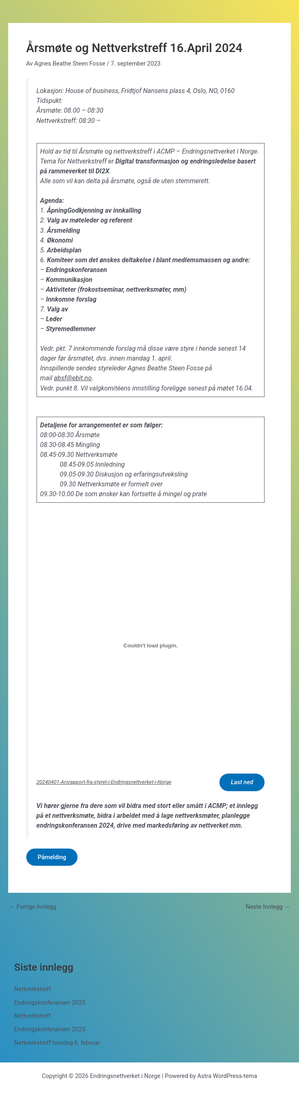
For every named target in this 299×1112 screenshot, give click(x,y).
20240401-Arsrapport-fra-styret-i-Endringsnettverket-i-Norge (104, 782)
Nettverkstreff (32, 989)
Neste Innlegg (268, 907)
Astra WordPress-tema (227, 1076)
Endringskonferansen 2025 (50, 1002)
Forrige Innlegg (32, 907)
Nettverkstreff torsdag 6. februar (57, 1042)
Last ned (242, 782)
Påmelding (52, 857)
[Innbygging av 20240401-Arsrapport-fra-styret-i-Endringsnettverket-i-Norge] (151, 645)
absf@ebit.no (72, 378)
